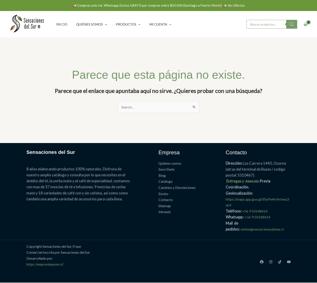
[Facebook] (262, 262)
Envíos (163, 193)
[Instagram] (271, 262)
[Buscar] (291, 24)
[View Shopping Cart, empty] (305, 24)
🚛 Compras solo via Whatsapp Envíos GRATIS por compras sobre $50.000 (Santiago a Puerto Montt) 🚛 (158, 5)
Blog (162, 175)
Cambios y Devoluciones (177, 187)
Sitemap (164, 205)
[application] (105, 24)
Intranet (164, 211)
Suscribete (166, 169)
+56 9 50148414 (256, 211)
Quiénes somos (169, 163)
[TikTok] (280, 262)
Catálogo (165, 181)
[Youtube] (289, 262)
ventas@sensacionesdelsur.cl (264, 229)
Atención (252, 181)
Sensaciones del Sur (52, 152)
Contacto (165, 199)
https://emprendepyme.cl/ (46, 265)
